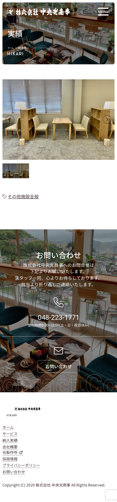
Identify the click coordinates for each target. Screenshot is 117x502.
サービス (10, 433)
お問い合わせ (13, 471)
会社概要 (10, 446)
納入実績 (22, 47)
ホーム (10, 47)
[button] (10, 119)
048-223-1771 (58, 317)
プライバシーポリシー (21, 465)
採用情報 (10, 459)
